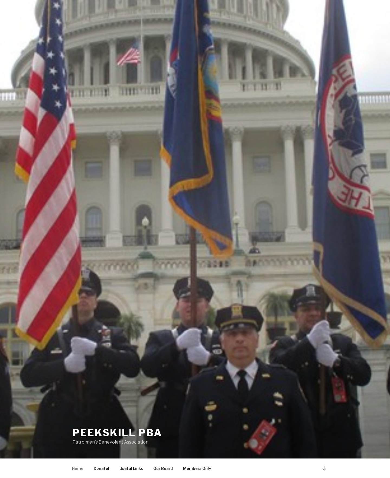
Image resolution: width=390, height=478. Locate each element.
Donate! (101, 468)
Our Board (163, 468)
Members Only (197, 468)
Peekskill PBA (117, 433)
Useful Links (131, 468)
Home (77, 468)
